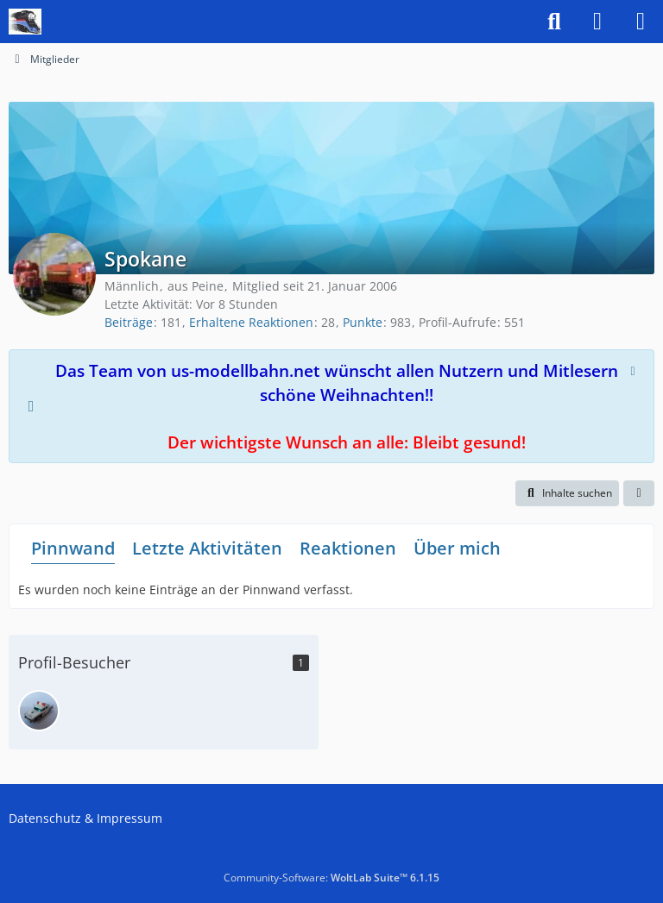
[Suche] (554, 21)
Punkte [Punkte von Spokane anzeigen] (362, 322)
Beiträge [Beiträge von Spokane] (128, 322)
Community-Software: (331, 877)
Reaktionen (348, 548)
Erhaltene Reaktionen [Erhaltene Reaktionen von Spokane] (251, 322)
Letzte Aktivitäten (207, 548)
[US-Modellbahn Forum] (25, 21)
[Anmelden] (597, 21)
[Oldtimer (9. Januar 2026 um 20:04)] (39, 710)
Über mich (457, 548)
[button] (567, 493)
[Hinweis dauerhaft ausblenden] (634, 369)
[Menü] (640, 21)
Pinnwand (73, 548)
